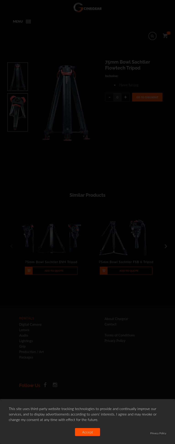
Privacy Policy (158, 433)
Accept (87, 432)
